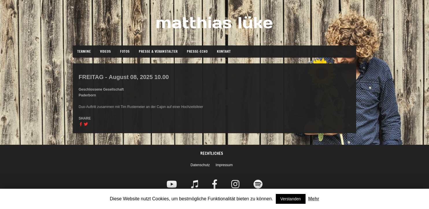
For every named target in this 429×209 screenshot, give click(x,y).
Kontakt (224, 51)
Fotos (125, 51)
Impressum (224, 165)
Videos (105, 51)
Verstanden (290, 199)
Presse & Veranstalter (158, 51)
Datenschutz (200, 165)
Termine (84, 51)
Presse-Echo (197, 51)
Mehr (313, 198)
